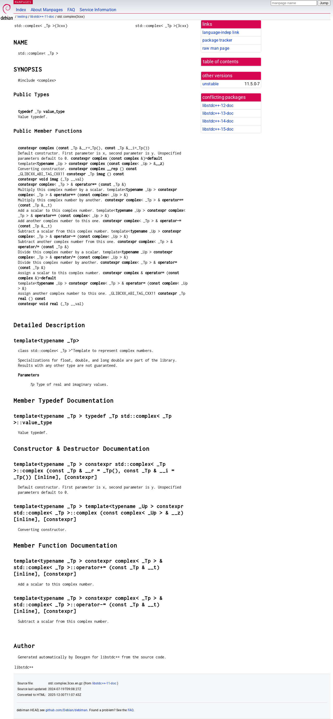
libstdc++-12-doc (217, 105)
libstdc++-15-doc (217, 129)
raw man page (215, 48)
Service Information (98, 9)
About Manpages (47, 9)
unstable (210, 83)
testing (22, 16)
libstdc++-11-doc (42, 16)
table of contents (221, 61)
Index (21, 9)
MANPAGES (23, 2)
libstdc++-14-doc (217, 121)
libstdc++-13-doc (217, 113)
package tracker (217, 40)
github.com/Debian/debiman (67, 710)
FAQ (71, 9)
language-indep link (220, 32)
